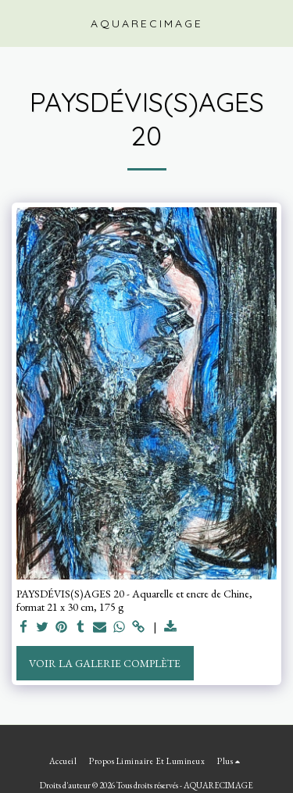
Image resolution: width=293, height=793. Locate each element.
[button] (17, 22)
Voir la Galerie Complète (104, 663)
